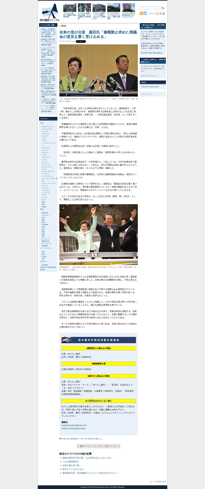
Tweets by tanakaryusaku (150, 87)
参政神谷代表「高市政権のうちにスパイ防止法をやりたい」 (90, 473)
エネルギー (46, 215)
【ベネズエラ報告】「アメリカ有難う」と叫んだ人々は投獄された (99, 15)
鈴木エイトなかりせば (72, 469)
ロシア (44, 200)
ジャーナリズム (45, 248)
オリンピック (46, 243)
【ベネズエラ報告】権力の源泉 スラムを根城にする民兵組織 (84, 15)
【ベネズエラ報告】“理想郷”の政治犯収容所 (69, 15)
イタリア (45, 136)
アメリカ (45, 131)
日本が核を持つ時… (71, 465)
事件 (43, 254)
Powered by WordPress (147, 94)
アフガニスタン (47, 129)
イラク (44, 138)
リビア (44, 195)
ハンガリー (46, 174)
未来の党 (91, 439)
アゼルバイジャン (48, 127)
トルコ (44, 169)
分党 (63, 439)
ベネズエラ (46, 190)
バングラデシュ (47, 176)
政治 (63, 26)
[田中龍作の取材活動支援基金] (151, 53)
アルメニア (46, 134)
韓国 (43, 204)
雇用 (43, 234)
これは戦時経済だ (70, 461)
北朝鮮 (44, 207)
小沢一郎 (83, 439)
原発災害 (45, 213)
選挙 (43, 220)
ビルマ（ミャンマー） (49, 183)
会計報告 (45, 265)
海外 (42, 123)
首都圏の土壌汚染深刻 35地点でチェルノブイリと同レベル (48, 41)
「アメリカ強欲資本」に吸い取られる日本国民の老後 (48, 70)
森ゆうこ (99, 439)
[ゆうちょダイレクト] (148, 76)
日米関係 (45, 225)
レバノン (45, 197)
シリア (44, 160)
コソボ (44, 155)
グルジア (45, 153)
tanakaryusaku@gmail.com (74, 425)
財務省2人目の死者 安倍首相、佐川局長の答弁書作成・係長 (48, 78)
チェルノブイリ (47, 167)
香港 (43, 202)
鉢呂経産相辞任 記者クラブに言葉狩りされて (48, 61)
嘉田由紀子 (75, 439)
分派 (68, 439)
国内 (42, 209)
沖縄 (43, 227)
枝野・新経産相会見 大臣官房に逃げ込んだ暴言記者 (49, 93)
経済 (43, 229)
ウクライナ (46, 148)
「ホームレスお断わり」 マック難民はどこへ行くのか (48, 107)
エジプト (45, 150)
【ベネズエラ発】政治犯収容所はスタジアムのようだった (128, 15)
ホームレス (46, 239)
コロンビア (46, 157)
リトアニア (46, 193)
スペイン (45, 162)
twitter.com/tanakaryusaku (73, 428)
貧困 (43, 222)
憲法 (43, 232)
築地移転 (45, 246)
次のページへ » (112, 446)
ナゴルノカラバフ (48, 171)
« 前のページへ (85, 446)
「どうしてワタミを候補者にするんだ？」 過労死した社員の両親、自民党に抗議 (48, 51)
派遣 (43, 236)
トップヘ (98, 446)
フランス (45, 186)
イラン (44, 141)
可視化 (44, 256)
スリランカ (46, 164)
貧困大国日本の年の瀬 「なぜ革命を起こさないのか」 (88, 458)
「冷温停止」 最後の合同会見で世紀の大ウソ (48, 101)
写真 (43, 252)
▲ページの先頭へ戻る (158, 481)
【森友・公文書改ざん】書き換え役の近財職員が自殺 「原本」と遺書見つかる (48, 32)
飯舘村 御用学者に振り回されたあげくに (48, 86)
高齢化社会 (46, 241)
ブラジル (45, 188)
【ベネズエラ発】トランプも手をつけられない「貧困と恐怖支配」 (113, 15)
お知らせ (43, 261)
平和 (43, 259)
